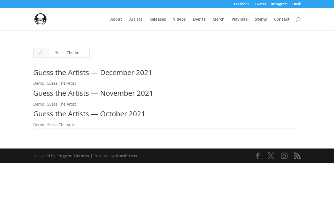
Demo (38, 83)
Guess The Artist (69, 52)
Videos (179, 19)
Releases (157, 19)
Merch (219, 19)
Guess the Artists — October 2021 (88, 114)
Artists (135, 19)
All (41, 52)
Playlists (240, 19)
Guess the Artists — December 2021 (92, 72)
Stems (261, 19)
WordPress (126, 155)
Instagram (279, 4)
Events (199, 19)
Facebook (242, 4)
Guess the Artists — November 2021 (92, 93)
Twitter (260, 4)
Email (296, 4)
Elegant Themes (72, 155)
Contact (282, 19)
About (116, 19)
